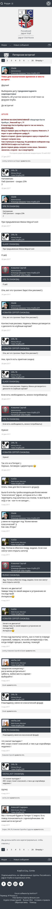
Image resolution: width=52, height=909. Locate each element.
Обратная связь (21, 902)
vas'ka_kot (15, 660)
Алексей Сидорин (19, 807)
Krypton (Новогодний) (12, 900)
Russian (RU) (28, 900)
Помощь (33, 902)
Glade (13, 68)
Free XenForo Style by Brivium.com (25, 898)
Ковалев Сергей (18, 268)
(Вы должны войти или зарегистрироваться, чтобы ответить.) (22, 842)
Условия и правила (42, 900)
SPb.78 (14, 170)
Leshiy (4, 161)
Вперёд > (39, 60)
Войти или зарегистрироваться (48, 5)
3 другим (30, 829)
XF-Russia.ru (12, 895)
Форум (7, 3)
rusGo (14, 479)
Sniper (18, 161)
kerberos (10, 161)
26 (32, 60)
